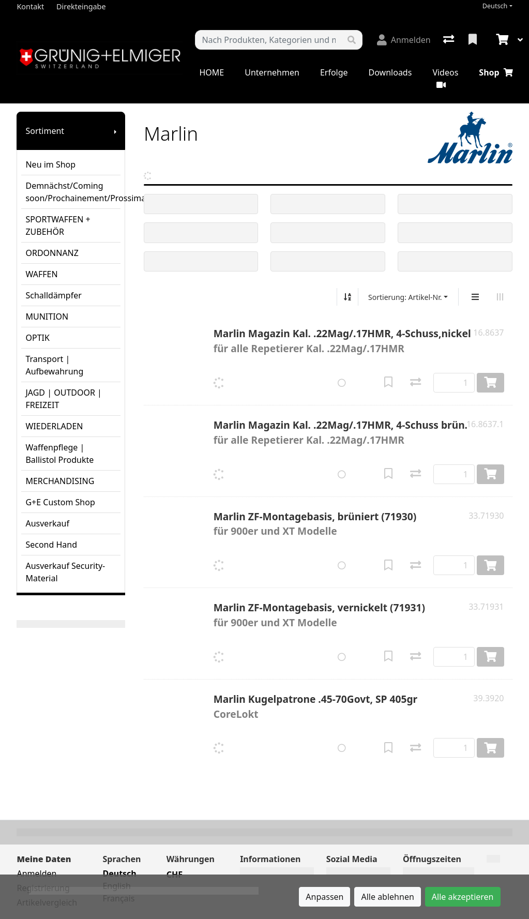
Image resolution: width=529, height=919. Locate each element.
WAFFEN (41, 274)
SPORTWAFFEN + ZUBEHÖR (57, 225)
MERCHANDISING (59, 481)
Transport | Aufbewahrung (54, 365)
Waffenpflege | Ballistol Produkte (59, 453)
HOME (211, 72)
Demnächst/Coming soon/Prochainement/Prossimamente (72, 192)
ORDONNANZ (51, 253)
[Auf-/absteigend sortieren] (347, 297)
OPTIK (37, 337)
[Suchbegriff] (268, 40)
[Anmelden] (404, 39)
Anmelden (36, 873)
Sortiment (44, 131)
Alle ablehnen (387, 896)
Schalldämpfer (53, 295)
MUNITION (46, 316)
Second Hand (51, 544)
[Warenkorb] (501, 40)
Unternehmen (272, 72)
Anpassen (324, 896)
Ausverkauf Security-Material (65, 572)
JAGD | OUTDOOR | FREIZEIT (63, 399)
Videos (445, 78)
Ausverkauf (47, 523)
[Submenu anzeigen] (115, 130)
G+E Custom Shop (60, 502)
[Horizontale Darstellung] (500, 297)
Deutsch (495, 6)
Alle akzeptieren (463, 896)
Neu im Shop (50, 164)
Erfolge (334, 72)
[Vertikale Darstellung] (475, 297)
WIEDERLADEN (54, 426)
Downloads (390, 72)
